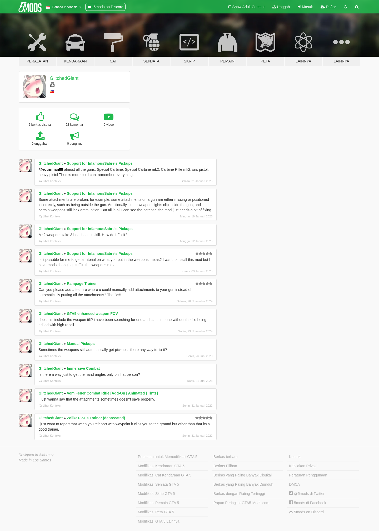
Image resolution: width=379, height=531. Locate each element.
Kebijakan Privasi (303, 466)
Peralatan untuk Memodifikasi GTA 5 (167, 457)
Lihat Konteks (50, 181)
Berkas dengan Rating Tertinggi (239, 493)
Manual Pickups (81, 344)
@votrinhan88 (51, 169)
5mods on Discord (306, 512)
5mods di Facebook (307, 502)
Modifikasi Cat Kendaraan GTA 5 (164, 475)
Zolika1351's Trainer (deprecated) (96, 418)
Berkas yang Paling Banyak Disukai (242, 475)
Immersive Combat (83, 368)
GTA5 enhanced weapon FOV (92, 313)
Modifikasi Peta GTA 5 (156, 512)
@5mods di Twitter (307, 493)
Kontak (295, 457)
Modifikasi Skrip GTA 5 (156, 493)
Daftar (328, 7)
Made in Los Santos (35, 460)
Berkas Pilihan (225, 466)
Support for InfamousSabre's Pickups (100, 163)
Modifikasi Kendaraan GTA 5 (161, 466)
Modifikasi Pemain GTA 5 (158, 503)
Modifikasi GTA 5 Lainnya (158, 521)
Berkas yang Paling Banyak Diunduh (243, 484)
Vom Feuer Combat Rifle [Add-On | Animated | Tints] (112, 393)
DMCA (294, 484)
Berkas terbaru (225, 457)
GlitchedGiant (64, 78)
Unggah (281, 7)
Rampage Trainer (82, 283)
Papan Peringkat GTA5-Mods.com (241, 503)
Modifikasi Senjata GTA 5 (158, 484)
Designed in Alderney (36, 455)
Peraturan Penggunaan (308, 475)
